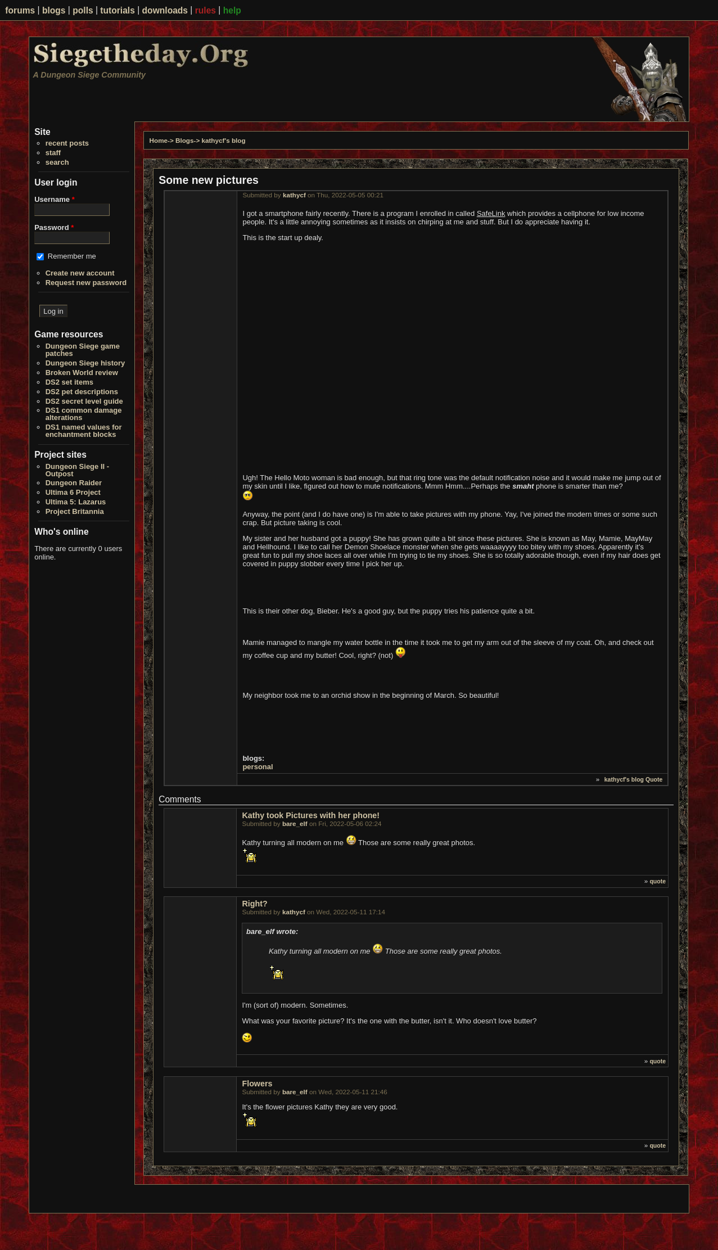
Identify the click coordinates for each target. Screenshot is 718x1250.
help (232, 10)
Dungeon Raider (74, 483)
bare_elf (295, 823)
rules (205, 10)
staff (53, 152)
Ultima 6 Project (73, 492)
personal (257, 766)
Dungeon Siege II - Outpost (77, 470)
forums (20, 10)
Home (159, 140)
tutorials (117, 10)
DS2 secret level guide (84, 401)
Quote (653, 779)
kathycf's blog (223, 140)
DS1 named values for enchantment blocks (84, 431)
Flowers (257, 1083)
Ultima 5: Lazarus (76, 502)
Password (54, 227)
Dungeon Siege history (85, 363)
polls (83, 10)
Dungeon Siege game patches (83, 350)
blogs (54, 10)
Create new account (80, 273)
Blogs (184, 140)
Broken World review (82, 372)
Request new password (86, 282)
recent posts (67, 143)
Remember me (72, 256)
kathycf (294, 194)
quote (657, 881)
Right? (254, 903)
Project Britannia (75, 511)
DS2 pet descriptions (82, 391)
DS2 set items (69, 382)
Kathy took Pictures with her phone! (311, 815)
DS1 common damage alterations (84, 414)
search (57, 162)
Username (54, 199)
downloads (165, 10)
